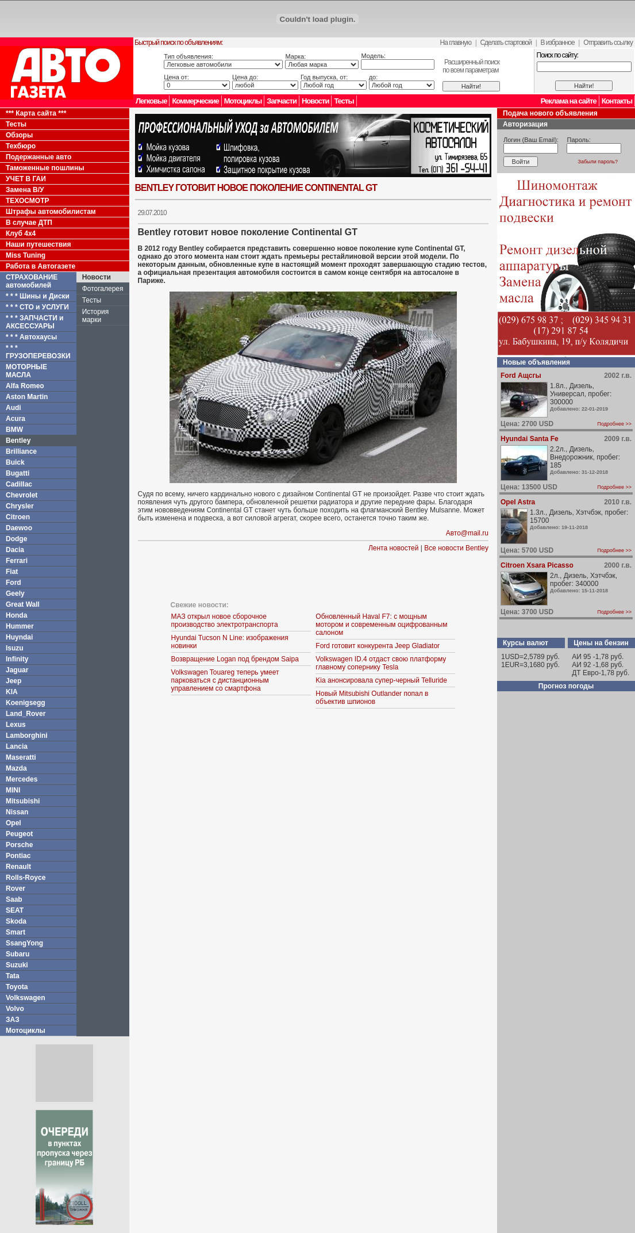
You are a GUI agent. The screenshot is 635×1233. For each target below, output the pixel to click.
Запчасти (282, 101)
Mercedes (21, 779)
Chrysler (20, 506)
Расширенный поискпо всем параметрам (470, 66)
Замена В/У (25, 190)
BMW (14, 430)
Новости (315, 101)
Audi (13, 408)
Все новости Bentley (456, 548)
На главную (455, 43)
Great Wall (23, 604)
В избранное (557, 43)
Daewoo (19, 528)
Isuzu (15, 648)
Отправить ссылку (608, 43)
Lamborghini (27, 736)
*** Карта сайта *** (36, 113)
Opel (13, 823)
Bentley (18, 440)
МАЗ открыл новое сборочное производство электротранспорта (224, 620)
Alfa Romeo (25, 386)
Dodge (16, 539)
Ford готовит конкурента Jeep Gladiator (377, 646)
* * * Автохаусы (31, 337)
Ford (13, 583)
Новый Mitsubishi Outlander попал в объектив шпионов (371, 698)
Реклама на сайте (568, 101)
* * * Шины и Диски (38, 296)
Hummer (20, 626)
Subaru (17, 954)
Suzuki (17, 965)
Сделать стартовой (506, 43)
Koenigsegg (25, 703)
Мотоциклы (243, 101)
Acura (15, 419)
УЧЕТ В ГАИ (26, 179)
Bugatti (17, 473)
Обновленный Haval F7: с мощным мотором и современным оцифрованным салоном (381, 624)
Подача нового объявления (550, 113)
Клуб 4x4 (21, 233)
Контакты (617, 101)
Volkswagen (25, 998)
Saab (14, 899)
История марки (95, 316)
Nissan (17, 812)
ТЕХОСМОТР (27, 201)
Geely (15, 593)
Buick (15, 462)
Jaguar (17, 670)
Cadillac (19, 484)
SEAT (15, 910)
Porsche (19, 845)
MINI (13, 790)
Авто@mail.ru (467, 533)
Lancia (17, 746)
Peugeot (19, 834)
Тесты (343, 101)
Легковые (151, 101)
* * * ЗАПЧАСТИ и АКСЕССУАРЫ (35, 322)
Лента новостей (393, 548)
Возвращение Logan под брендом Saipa (235, 659)
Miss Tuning (25, 255)
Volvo (15, 1009)
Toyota (17, 987)
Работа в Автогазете (40, 266)
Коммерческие (195, 101)
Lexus (16, 725)
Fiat (12, 572)
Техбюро (21, 146)
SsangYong (24, 943)
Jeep (13, 681)
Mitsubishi (23, 801)
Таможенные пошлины (45, 168)
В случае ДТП (29, 223)
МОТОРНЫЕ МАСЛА (26, 371)
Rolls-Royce (25, 878)
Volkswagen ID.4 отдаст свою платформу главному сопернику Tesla (380, 663)
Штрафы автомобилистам (51, 212)
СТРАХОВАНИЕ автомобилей (31, 281)
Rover (15, 888)
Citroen (18, 517)
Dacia (15, 550)
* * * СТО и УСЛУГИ (37, 307)
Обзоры (19, 135)
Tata (13, 976)
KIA (12, 692)
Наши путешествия (38, 244)
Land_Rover (25, 714)
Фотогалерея (103, 289)
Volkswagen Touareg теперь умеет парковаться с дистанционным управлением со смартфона (225, 680)
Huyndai (19, 637)
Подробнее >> (614, 424)
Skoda (16, 921)
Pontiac (18, 856)
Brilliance (21, 451)
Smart (15, 932)
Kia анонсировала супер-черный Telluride (381, 680)
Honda (16, 615)
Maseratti (21, 757)
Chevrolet (21, 495)
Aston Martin (27, 397)
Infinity (17, 659)
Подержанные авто (38, 157)
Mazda (16, 768)
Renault (18, 867)
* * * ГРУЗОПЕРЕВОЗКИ (38, 352)
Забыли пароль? (598, 161)
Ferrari (17, 561)
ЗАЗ (13, 1020)
